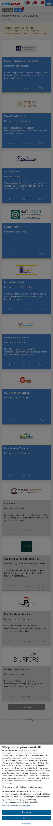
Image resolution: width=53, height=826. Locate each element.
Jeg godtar (26, 812)
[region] (26, 785)
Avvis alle (26, 818)
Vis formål (26, 823)
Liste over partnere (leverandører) (16, 806)
